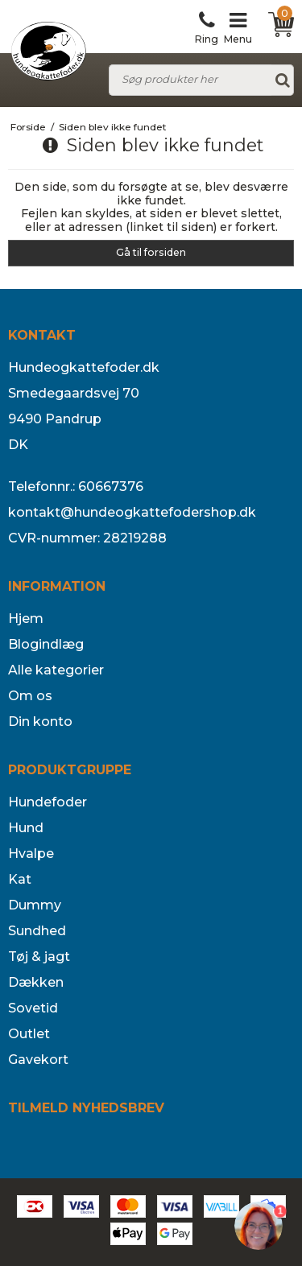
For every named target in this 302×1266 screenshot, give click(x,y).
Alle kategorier (56, 670)
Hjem (25, 618)
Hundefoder (47, 802)
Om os (30, 695)
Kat (19, 879)
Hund (25, 827)
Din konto (40, 721)
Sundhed (37, 930)
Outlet (29, 1033)
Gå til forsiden (151, 252)
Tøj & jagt (39, 956)
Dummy (34, 905)
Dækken (36, 982)
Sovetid (33, 1008)
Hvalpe (31, 853)
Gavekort (38, 1059)
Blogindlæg (46, 644)
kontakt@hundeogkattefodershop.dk (132, 512)
